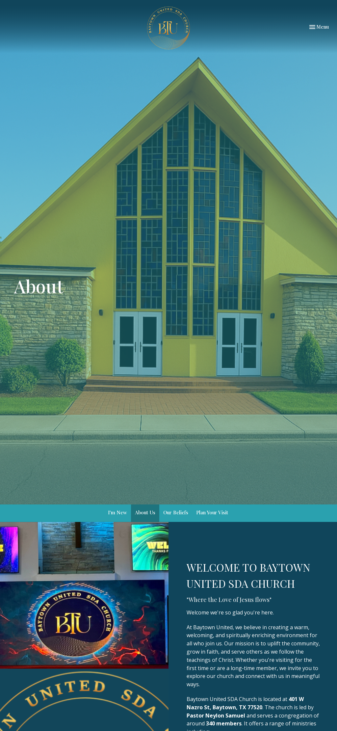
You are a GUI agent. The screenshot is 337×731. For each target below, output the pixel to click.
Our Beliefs (175, 512)
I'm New (117, 512)
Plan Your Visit (212, 512)
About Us (145, 512)
